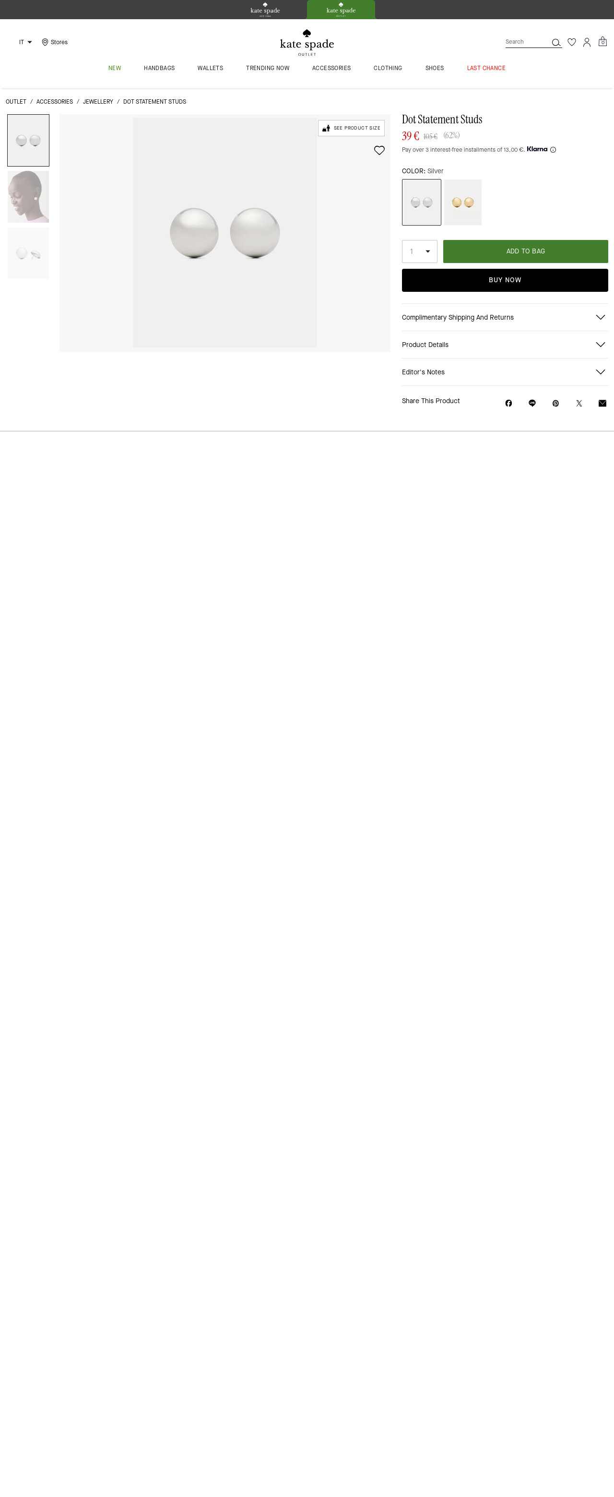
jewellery (98, 102)
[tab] (265, 9)
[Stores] (53, 42)
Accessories (54, 102)
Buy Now (505, 280)
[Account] (587, 42)
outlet (16, 102)
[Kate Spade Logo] (307, 42)
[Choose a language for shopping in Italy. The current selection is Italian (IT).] (20, 42)
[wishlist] (379, 150)
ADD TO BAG (526, 251)
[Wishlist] (572, 42)
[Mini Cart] (602, 41)
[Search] (519, 42)
